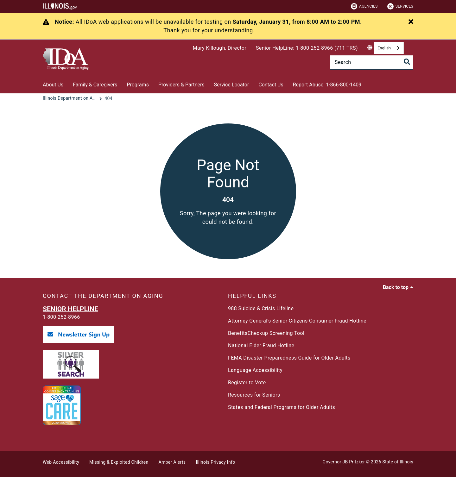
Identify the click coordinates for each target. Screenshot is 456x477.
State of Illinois (397, 461)
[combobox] (389, 48)
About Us (53, 85)
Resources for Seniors (254, 395)
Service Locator (231, 85)
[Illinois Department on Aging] (70, 98)
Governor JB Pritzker (344, 461)
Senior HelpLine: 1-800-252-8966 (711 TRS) (307, 48)
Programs (138, 85)
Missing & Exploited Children (118, 462)
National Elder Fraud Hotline (261, 345)
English (384, 48)
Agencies (364, 6)
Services (400, 6)
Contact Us (270, 85)
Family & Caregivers (95, 85)
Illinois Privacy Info (215, 462)
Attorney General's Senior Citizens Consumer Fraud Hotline (297, 321)
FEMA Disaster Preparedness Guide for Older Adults (289, 358)
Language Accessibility (255, 370)
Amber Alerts (172, 462)
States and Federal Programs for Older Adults (281, 407)
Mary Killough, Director (219, 48)
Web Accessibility (61, 462)
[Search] (371, 62)
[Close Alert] (410, 22)
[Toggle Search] (407, 62)
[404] (108, 98)
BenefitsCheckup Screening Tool (266, 333)
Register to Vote (247, 383)
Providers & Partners (181, 85)
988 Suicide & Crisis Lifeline (261, 308)
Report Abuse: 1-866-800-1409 (327, 85)
